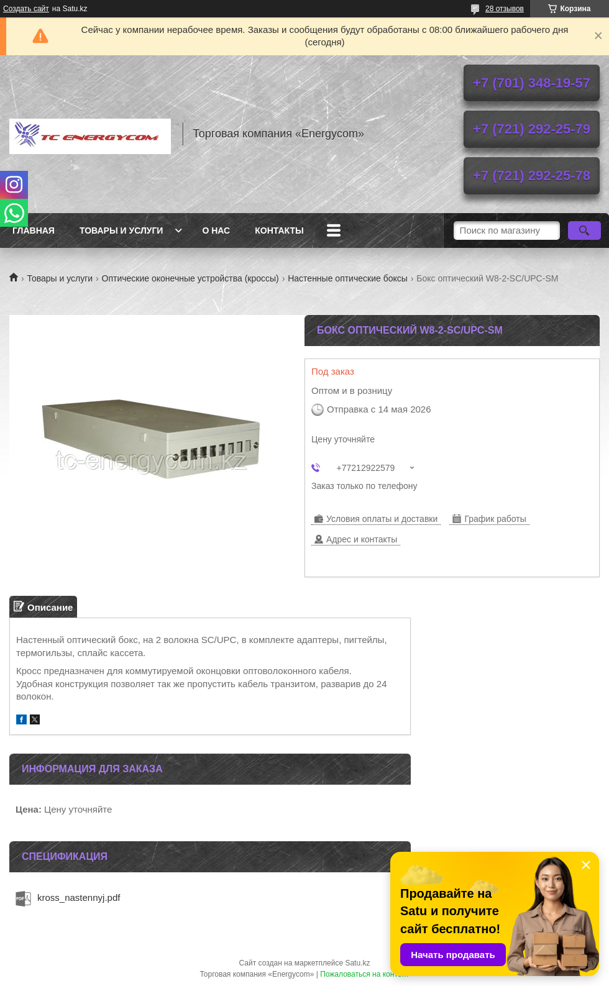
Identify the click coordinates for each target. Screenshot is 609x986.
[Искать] (584, 230)
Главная (33, 230)
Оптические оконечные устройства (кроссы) (190, 278)
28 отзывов (504, 8)
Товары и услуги (121, 230)
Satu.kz (357, 963)
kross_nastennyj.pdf (78, 897)
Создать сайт (26, 8)
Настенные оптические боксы (348, 278)
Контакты (279, 230)
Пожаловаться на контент (364, 974)
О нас (216, 230)
